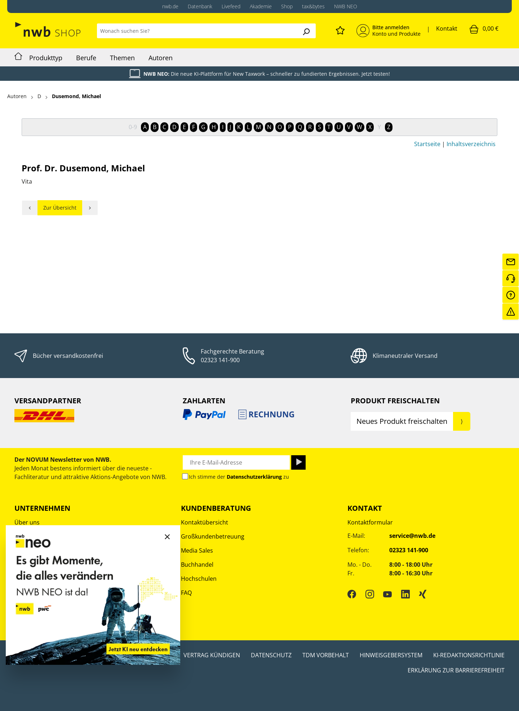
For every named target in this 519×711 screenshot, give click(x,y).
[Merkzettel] (340, 29)
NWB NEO (345, 6)
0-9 (133, 127)
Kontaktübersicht (204, 522)
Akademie (261, 6)
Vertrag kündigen (211, 655)
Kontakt (446, 28)
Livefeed (231, 6)
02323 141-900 (220, 360)
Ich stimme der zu (239, 476)
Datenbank (200, 6)
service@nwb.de (412, 536)
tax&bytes (313, 6)
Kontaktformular (370, 522)
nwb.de (170, 6)
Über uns (27, 522)
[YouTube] (387, 593)
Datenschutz (271, 655)
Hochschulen (199, 579)
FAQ (186, 593)
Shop (287, 6)
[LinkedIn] (405, 593)
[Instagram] (369, 593)
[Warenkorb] (484, 29)
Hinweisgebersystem (391, 655)
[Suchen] (306, 30)
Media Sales (197, 550)
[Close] (167, 536)
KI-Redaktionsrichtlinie (469, 655)
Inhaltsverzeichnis (471, 144)
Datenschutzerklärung (254, 476)
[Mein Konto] (388, 31)
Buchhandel (197, 565)
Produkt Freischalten (395, 400)
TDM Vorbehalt (325, 655)
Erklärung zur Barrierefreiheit (456, 670)
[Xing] (423, 593)
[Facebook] (351, 593)
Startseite (427, 144)
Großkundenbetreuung (212, 536)
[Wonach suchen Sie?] (197, 30)
